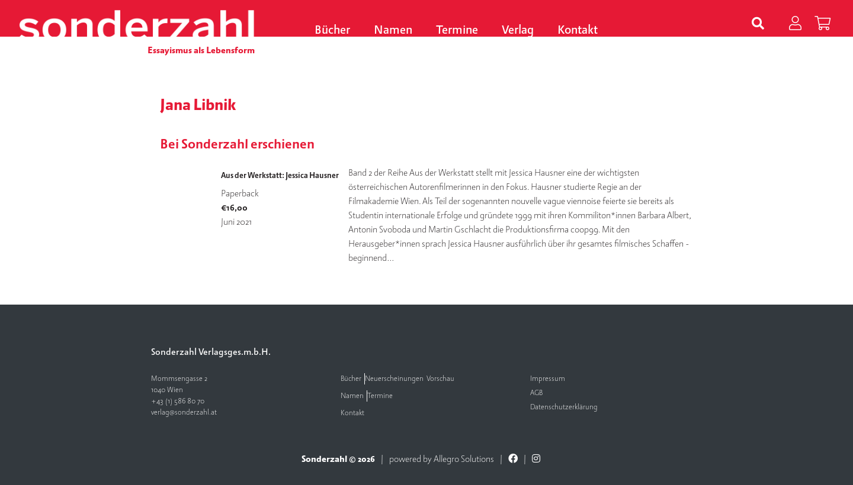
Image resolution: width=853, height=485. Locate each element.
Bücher (332, 30)
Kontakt (577, 30)
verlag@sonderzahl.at (184, 412)
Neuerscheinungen (394, 378)
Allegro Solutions (464, 459)
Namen (393, 30)
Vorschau (440, 378)
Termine (457, 30)
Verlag (518, 30)
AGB (536, 393)
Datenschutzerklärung (564, 407)
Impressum (547, 378)
